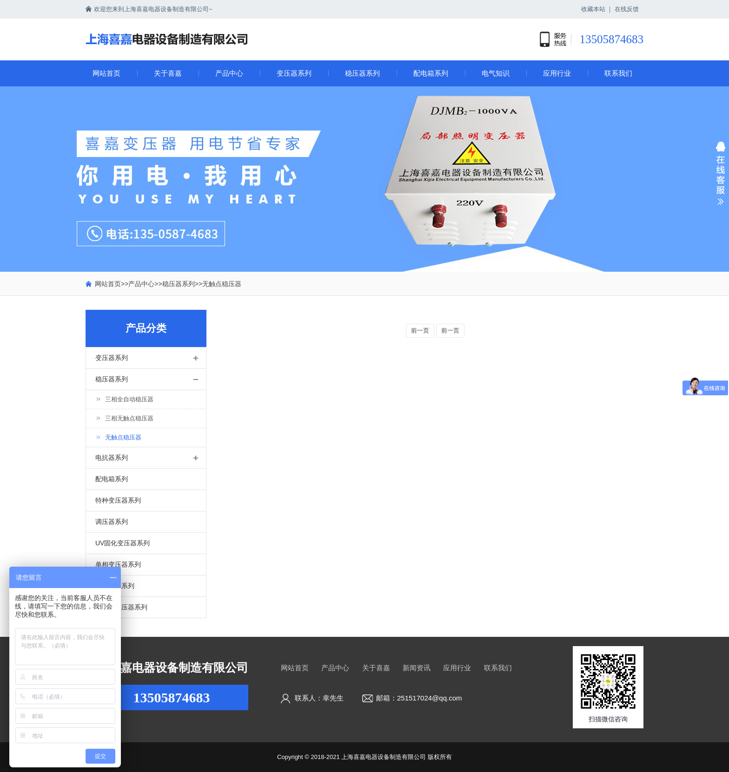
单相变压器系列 (118, 564)
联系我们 (618, 73)
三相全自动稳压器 (124, 399)
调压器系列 (111, 521)
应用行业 (557, 73)
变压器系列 (294, 73)
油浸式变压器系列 (121, 607)
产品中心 (229, 73)
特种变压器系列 (118, 500)
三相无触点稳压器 (124, 418)
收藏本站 (593, 9)
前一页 (420, 330)
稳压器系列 (362, 73)
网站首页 (106, 73)
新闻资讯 (417, 668)
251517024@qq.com (429, 698)
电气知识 (496, 73)
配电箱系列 (430, 73)
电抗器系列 (111, 457)
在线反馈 (627, 9)
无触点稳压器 (221, 284)
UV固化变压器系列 (122, 543)
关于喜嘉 (168, 73)
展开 (720, 179)
